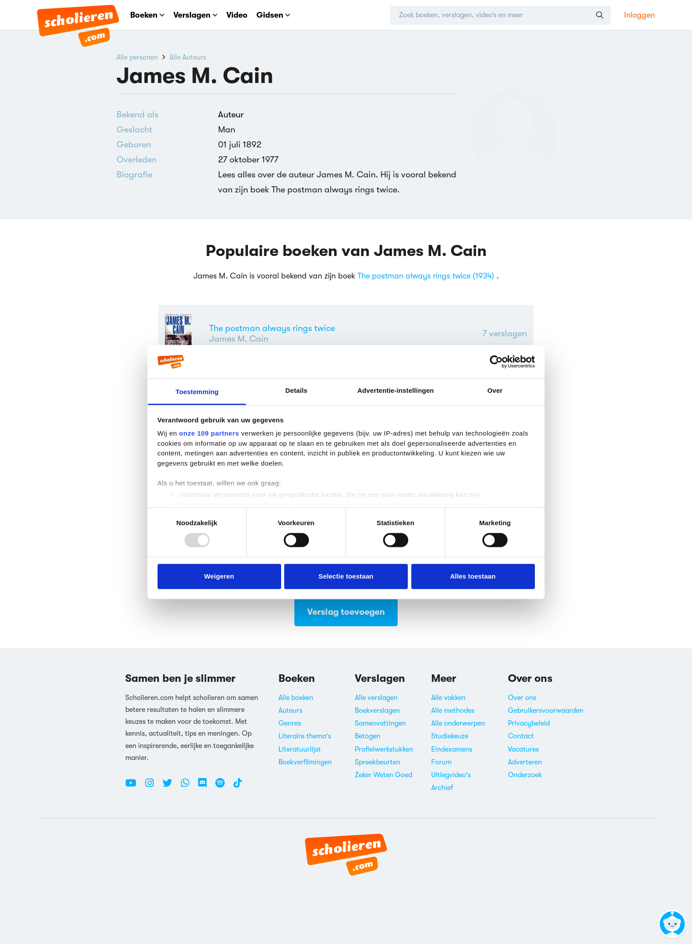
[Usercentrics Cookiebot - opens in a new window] (496, 362)
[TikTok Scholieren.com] (237, 786)
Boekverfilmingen (305, 762)
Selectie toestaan (346, 576)
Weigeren (219, 576)
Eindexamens (451, 749)
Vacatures (523, 749)
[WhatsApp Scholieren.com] (188, 786)
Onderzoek (525, 775)
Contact (521, 736)
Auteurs (290, 711)
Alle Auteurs (187, 57)
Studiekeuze (449, 736)
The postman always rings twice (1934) (425, 275)
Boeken (147, 15)
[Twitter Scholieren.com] (170, 786)
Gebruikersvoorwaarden (545, 711)
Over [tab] (495, 390)
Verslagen (195, 15)
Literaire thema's (304, 736)
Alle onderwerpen (458, 723)
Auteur (231, 114)
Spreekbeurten (377, 762)
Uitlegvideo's (451, 775)
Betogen (367, 736)
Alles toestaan (473, 576)
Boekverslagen (377, 711)
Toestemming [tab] (197, 391)
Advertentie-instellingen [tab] (395, 390)
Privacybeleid (529, 723)
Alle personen (137, 57)
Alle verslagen (376, 698)
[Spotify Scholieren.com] (223, 786)
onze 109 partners (209, 433)
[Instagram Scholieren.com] (152, 786)
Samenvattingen (380, 723)
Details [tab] (297, 390)
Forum (441, 762)
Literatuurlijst (299, 749)
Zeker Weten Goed (383, 775)
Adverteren (525, 762)
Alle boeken (295, 698)
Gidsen (273, 15)
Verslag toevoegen (346, 612)
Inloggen (639, 15)
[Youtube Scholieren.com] (134, 786)
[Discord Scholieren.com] (205, 786)
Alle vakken (448, 698)
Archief (442, 788)
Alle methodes (452, 711)
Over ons (522, 698)
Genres (289, 723)
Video (237, 15)
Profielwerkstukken (384, 749)
